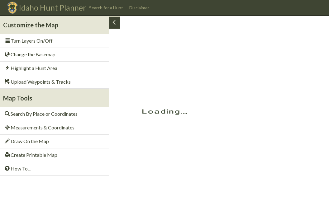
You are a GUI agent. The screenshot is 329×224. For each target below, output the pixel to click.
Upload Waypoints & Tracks (38, 82)
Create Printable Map (31, 155)
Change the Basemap (30, 54)
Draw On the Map (27, 141)
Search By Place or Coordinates (41, 114)
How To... (18, 168)
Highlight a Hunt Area (31, 68)
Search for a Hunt (106, 7)
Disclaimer (139, 7)
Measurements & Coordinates (39, 127)
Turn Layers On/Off (29, 41)
